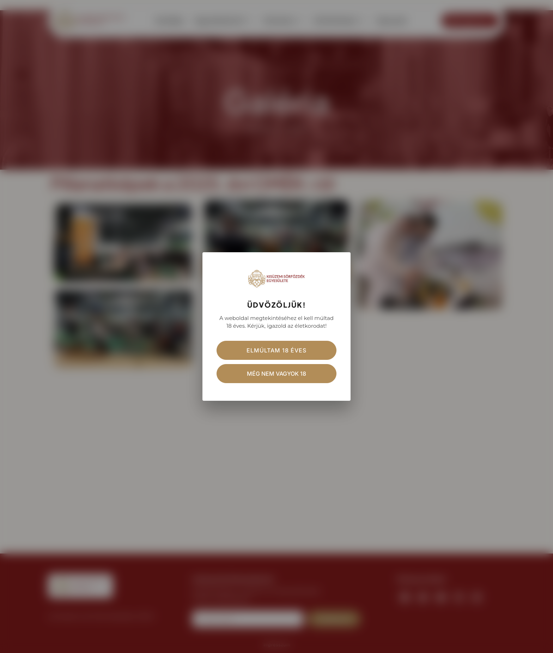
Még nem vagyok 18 (276, 373)
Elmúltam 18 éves (276, 350)
